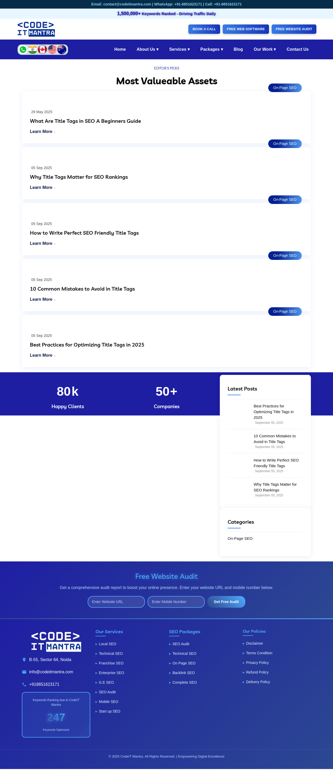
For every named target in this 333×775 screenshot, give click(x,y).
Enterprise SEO (111, 673)
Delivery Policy (258, 682)
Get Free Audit (226, 602)
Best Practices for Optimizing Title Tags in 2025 (87, 344)
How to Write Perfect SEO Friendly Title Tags (84, 232)
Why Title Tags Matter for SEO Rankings (79, 177)
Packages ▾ (211, 49)
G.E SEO (106, 682)
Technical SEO (111, 653)
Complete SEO (184, 682)
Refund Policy (257, 672)
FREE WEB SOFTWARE (246, 29)
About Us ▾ (147, 49)
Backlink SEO (183, 673)
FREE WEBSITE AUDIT (294, 29)
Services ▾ (179, 49)
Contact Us (298, 49)
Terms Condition (259, 653)
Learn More (41, 131)
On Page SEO (184, 663)
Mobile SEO (108, 702)
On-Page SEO (285, 88)
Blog (238, 49)
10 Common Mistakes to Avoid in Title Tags (82, 288)
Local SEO (107, 644)
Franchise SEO (111, 663)
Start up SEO (109, 711)
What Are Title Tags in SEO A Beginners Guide (85, 121)
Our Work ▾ (265, 49)
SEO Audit (107, 692)
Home (120, 49)
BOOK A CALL (204, 29)
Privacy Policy (257, 663)
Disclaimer (254, 643)
